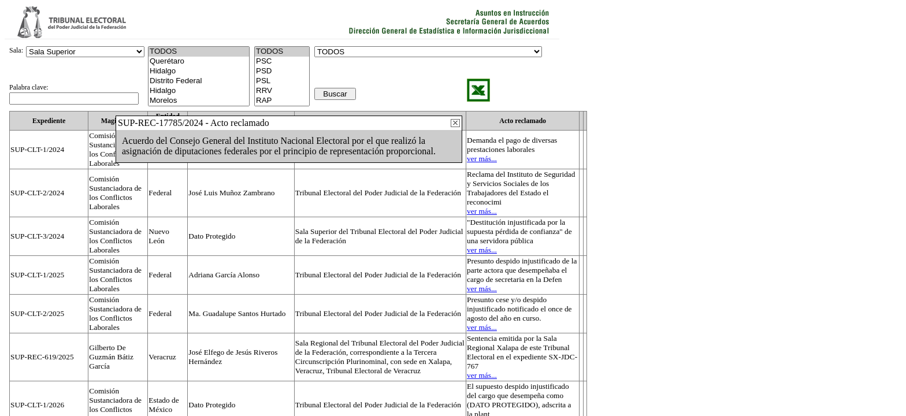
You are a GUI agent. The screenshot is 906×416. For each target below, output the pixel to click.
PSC (282, 61)
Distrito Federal (198, 81)
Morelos (198, 101)
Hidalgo (198, 71)
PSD (282, 71)
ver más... (482, 158)
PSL (282, 81)
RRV (282, 91)
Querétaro (198, 61)
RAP (282, 101)
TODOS (282, 52)
